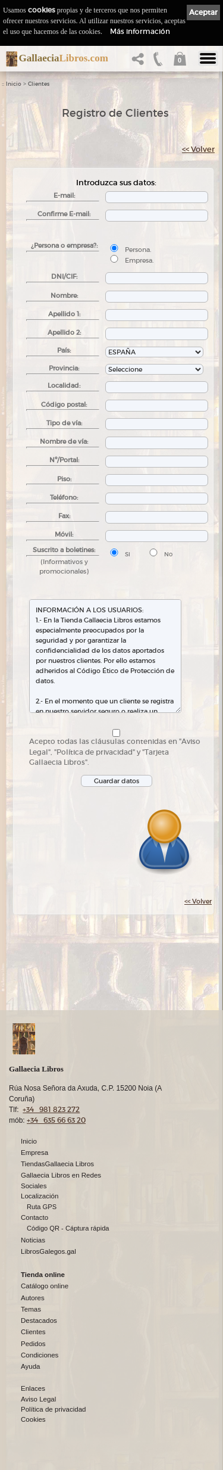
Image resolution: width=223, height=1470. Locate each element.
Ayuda (30, 1366)
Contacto (34, 1217)
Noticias (33, 1240)
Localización (39, 1196)
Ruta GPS (41, 1206)
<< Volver (198, 149)
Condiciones (39, 1355)
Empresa (34, 1152)
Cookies (33, 1419)
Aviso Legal (38, 1399)
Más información (140, 31)
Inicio (13, 84)
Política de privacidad (53, 1409)
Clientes (38, 84)
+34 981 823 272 (51, 1109)
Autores (33, 1297)
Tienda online (43, 1274)
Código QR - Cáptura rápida (68, 1228)
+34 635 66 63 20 (56, 1120)
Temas (31, 1309)
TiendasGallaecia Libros (57, 1163)
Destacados (39, 1320)
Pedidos (33, 1343)
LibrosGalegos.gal (48, 1251)
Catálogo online (44, 1286)
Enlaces (33, 1388)
